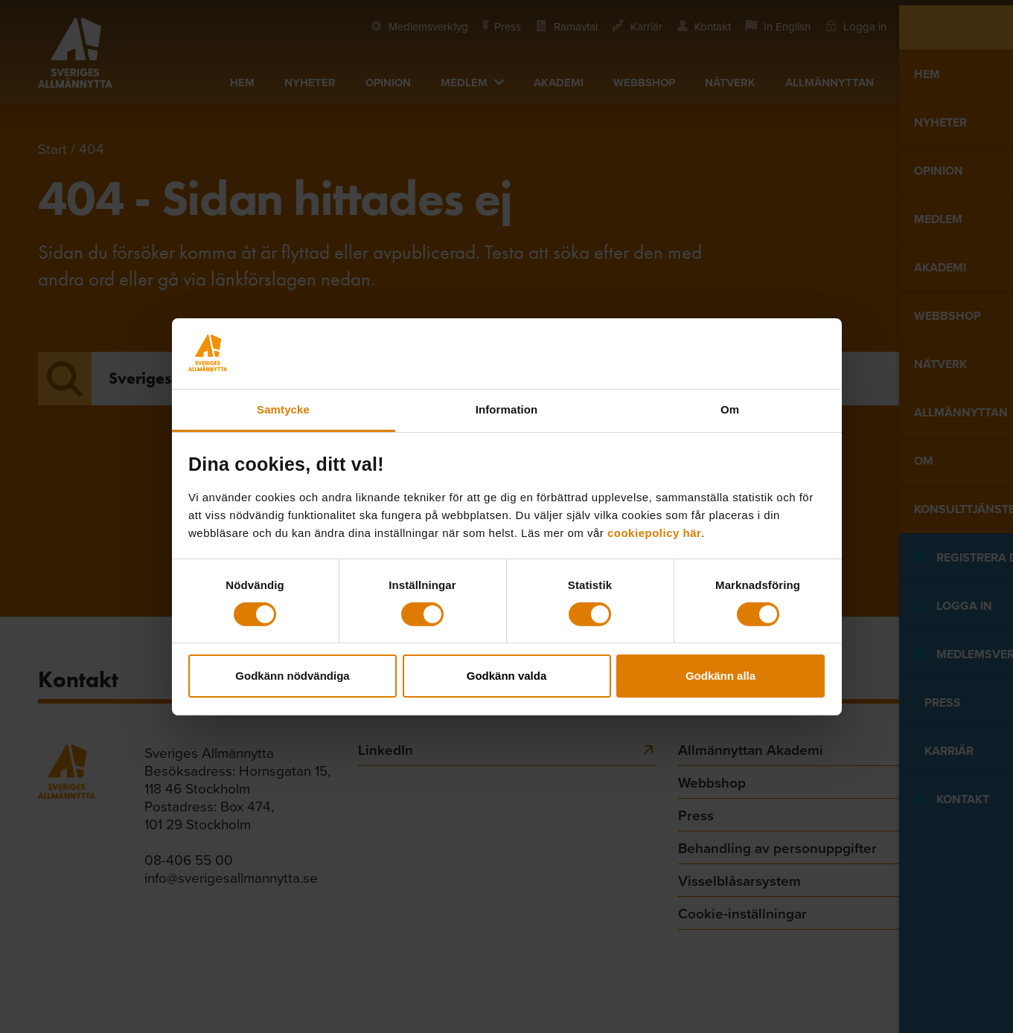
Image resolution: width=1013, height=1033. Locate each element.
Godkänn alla (720, 675)
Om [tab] (729, 408)
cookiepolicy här (654, 532)
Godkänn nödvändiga (292, 675)
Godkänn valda (507, 675)
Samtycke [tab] (283, 408)
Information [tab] (507, 408)
